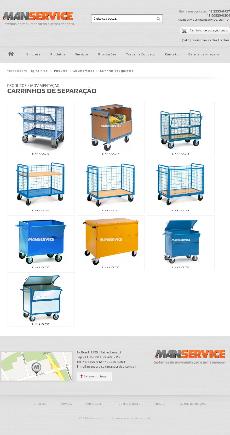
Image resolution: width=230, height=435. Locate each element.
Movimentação (83, 70)
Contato (172, 54)
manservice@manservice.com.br (204, 19)
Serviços (82, 54)
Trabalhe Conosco (140, 54)
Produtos (58, 54)
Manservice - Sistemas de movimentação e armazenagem (36, 13)
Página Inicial (38, 70)
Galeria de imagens (203, 54)
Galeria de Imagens (193, 403)
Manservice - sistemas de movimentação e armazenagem (190, 357)
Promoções (107, 54)
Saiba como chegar (95, 376)
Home (10, 53)
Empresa (33, 54)
